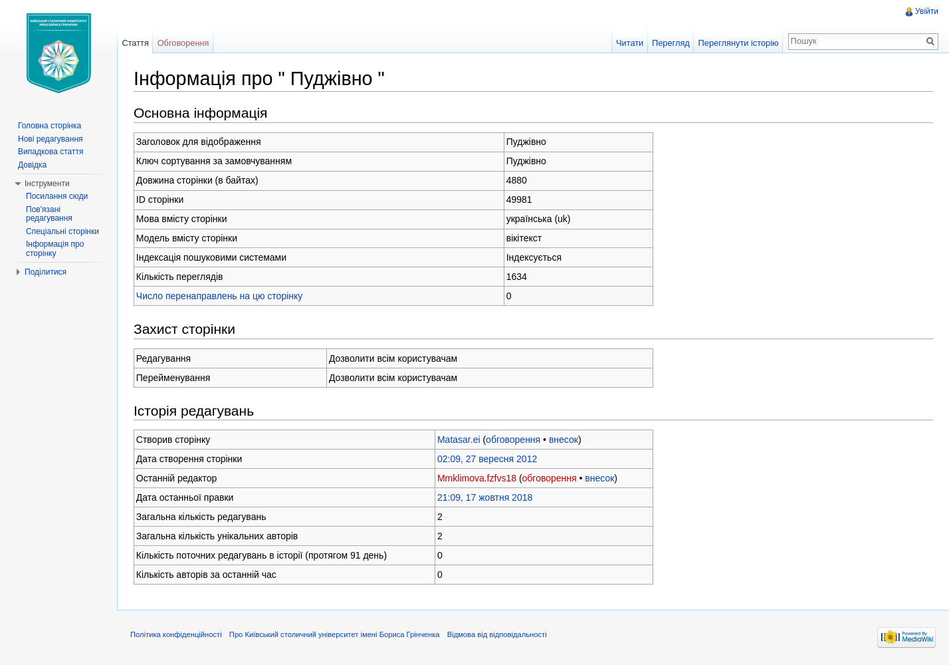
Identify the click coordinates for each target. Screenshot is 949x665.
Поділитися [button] (45, 272)
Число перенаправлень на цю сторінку (219, 296)
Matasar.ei (458, 439)
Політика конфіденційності (176, 634)
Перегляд (671, 43)
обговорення (513, 439)
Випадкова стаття (50, 151)
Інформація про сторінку (55, 248)
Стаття (135, 43)
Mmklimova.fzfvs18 (476, 478)
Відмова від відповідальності (497, 634)
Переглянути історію (738, 43)
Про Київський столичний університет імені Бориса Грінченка (334, 634)
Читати (629, 43)
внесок (563, 439)
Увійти (926, 11)
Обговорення (183, 43)
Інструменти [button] (47, 183)
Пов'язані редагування (49, 214)
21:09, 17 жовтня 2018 (484, 497)
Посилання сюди (57, 196)
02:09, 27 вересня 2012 (487, 459)
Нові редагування (50, 139)
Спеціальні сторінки (62, 231)
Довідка (32, 165)
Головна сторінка (49, 125)
